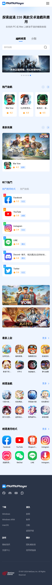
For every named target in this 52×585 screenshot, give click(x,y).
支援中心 (6, 550)
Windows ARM (8, 519)
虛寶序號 (30, 531)
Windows (6, 514)
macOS (5, 525)
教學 (28, 519)
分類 (33, 38)
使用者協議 (31, 550)
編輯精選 (21, 38)
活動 (28, 525)
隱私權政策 (31, 544)
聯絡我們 (6, 544)
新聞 (28, 514)
